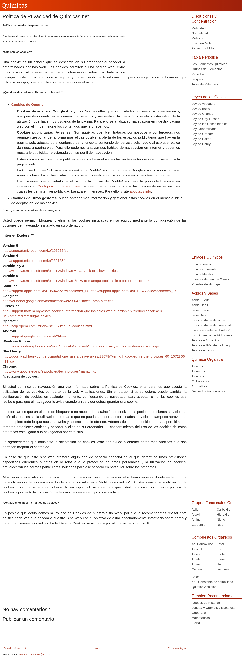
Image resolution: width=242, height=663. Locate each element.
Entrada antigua (177, 648)
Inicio (97, 648)
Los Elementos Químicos (209, 64)
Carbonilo (198, 524)
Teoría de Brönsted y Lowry (211, 345)
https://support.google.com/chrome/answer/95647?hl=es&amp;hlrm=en (58, 301)
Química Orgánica (207, 359)
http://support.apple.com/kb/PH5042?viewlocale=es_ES (46, 291)
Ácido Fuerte (201, 300)
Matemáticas (201, 618)
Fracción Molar (202, 43)
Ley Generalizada (204, 129)
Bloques (197, 79)
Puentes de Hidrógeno (207, 284)
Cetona (197, 569)
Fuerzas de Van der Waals (210, 279)
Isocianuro (224, 569)
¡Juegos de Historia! (206, 602)
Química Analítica (204, 587)
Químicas (14, 5)
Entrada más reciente (15, 648)
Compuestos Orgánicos (212, 537)
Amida (196, 559)
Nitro (220, 524)
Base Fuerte (200, 310)
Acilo (195, 509)
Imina (221, 559)
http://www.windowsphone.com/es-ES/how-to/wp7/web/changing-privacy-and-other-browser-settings (81, 346)
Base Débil (199, 315)
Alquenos (198, 371)
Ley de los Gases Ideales (209, 124)
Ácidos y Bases (205, 293)
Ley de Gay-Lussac (205, 119)
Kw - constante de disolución (212, 330)
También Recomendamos (213, 596)
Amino (196, 519)
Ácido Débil (200, 305)
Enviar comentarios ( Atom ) (34, 654)
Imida (221, 554)
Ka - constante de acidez (209, 320)
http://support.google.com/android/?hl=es (35, 336)
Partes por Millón (204, 48)
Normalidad (200, 33)
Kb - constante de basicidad (211, 325)
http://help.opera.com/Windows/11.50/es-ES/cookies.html (47, 326)
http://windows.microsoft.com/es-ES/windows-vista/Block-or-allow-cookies (60, 271)
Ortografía (199, 612)
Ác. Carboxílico (202, 544)
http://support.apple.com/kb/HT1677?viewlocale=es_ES (134, 291)
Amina (196, 564)
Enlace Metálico (203, 274)
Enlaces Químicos (207, 257)
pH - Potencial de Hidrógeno (212, 335)
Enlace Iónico (201, 264)
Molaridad (199, 28)
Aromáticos (200, 386)
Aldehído (198, 554)
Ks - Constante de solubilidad (212, 582)
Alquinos (198, 376)
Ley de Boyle (201, 108)
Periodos (198, 74)
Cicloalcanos (201, 381)
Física (196, 623)
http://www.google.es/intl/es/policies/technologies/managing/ (49, 371)
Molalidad (198, 38)
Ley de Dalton (201, 139)
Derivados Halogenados (209, 391)
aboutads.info (140, 191)
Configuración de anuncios (59, 186)
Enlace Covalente (204, 269)
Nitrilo (221, 519)
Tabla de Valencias (205, 84)
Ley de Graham (203, 134)
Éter (220, 549)
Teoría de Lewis (203, 350)
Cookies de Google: (28, 104)
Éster (220, 544)
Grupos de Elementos (207, 69)
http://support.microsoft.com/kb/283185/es (35, 261)
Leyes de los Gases (209, 97)
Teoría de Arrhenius (205, 340)
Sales (196, 577)
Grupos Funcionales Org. (213, 503)
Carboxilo (223, 509)
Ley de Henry (201, 144)
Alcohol (197, 549)
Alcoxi (196, 514)
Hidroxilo (223, 514)
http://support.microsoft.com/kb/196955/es (35, 250)
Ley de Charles (202, 113)
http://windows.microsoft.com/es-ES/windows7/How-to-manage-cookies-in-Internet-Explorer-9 (76, 281)
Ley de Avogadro (203, 103)
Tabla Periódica (205, 57)
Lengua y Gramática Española (213, 607)
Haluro (221, 564)
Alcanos (197, 366)
